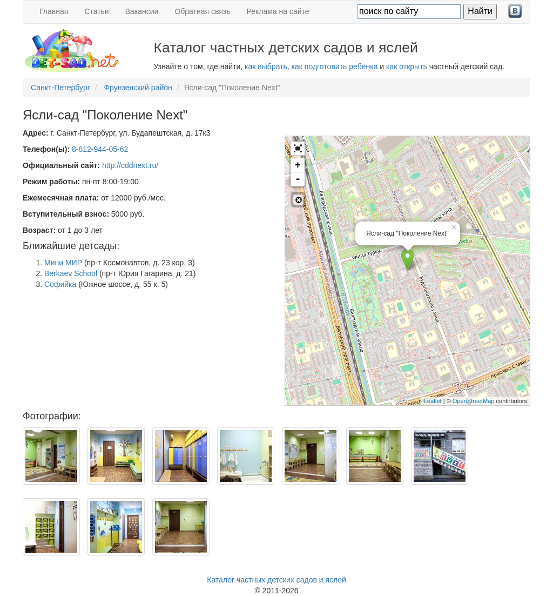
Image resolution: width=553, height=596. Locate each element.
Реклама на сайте (278, 11)
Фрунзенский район (138, 87)
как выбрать (266, 66)
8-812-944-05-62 (100, 149)
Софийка (60, 284)
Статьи (96, 11)
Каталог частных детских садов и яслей (276, 579)
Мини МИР (63, 262)
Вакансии (142, 11)
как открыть (406, 66)
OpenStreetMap (474, 401)
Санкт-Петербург (60, 87)
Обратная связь (202, 11)
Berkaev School (70, 273)
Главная (53, 11)
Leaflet (433, 401)
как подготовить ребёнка (335, 66)
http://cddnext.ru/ (130, 165)
